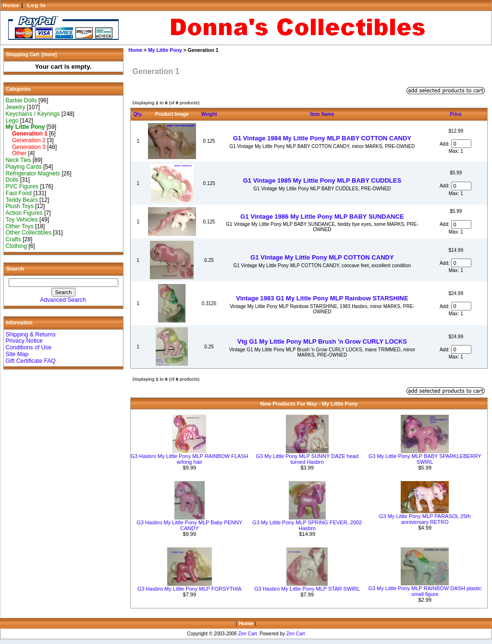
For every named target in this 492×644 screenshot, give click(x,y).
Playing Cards (24, 166)
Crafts (13, 239)
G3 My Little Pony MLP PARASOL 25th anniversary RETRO (425, 519)
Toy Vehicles (22, 219)
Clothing (16, 246)
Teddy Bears (22, 200)
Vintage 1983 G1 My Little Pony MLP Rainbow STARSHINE (322, 298)
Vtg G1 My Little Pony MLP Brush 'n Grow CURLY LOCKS (322, 341)
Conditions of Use (28, 347)
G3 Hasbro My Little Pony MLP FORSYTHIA (189, 589)
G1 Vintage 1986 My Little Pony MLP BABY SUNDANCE (322, 216)
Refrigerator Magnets (33, 173)
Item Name (322, 114)
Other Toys (20, 226)
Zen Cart (247, 633)
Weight (209, 114)
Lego (12, 120)
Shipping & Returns (31, 334)
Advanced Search (63, 300)
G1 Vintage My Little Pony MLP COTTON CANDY (322, 257)
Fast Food (19, 193)
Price (455, 114)
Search (16, 269)
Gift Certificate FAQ (31, 361)
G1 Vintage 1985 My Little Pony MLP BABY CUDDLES (322, 180)
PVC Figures (22, 186)
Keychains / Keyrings (33, 114)
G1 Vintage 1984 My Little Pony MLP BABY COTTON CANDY (322, 138)
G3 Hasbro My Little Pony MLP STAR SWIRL (307, 589)
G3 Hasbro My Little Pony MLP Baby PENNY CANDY (189, 525)
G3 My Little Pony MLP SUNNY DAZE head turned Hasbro (307, 459)
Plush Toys (20, 206)
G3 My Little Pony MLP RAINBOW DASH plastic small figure (424, 591)
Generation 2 (26, 140)
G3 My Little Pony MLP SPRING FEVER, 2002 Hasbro (307, 525)
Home (11, 5)
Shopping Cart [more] (31, 54)
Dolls (12, 179)
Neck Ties (18, 160)
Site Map (17, 354)
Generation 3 (26, 147)
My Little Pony (165, 50)
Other (16, 153)
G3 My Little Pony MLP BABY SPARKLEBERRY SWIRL (425, 459)
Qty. (138, 114)
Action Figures (24, 213)
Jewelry (15, 107)
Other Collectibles (28, 232)
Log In (36, 5)
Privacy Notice (24, 340)
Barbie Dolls (21, 100)
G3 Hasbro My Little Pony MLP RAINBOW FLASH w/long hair (189, 459)
